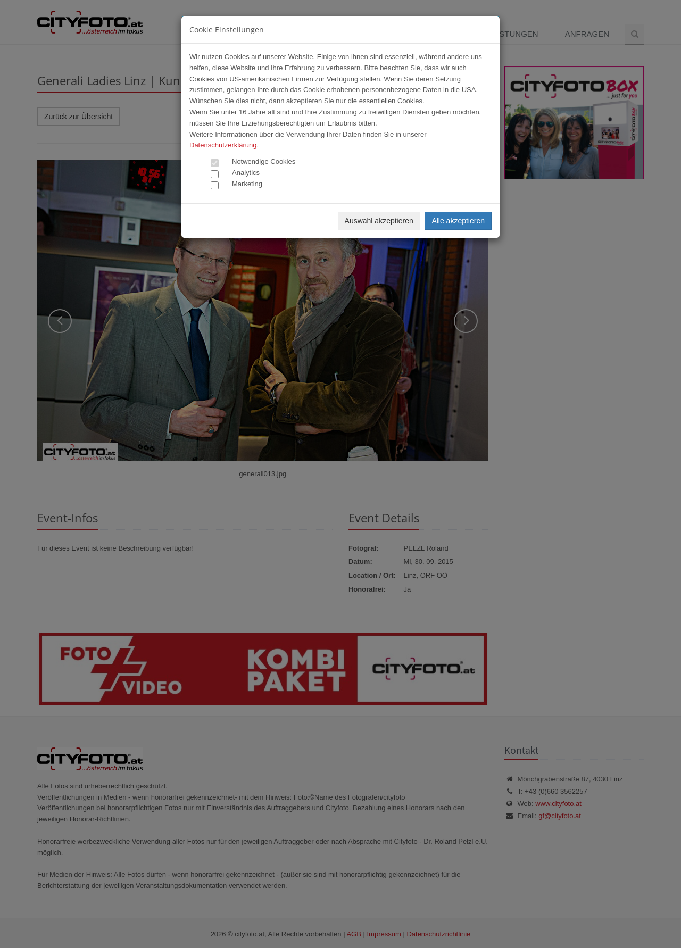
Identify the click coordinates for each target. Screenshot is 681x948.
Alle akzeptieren (458, 221)
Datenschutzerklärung (222, 145)
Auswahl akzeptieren (379, 221)
